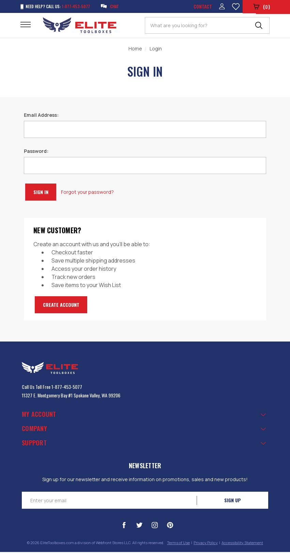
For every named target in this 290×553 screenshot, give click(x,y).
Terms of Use (178, 544)
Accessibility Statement (242, 544)
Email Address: (41, 116)
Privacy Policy (206, 544)
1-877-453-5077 (66, 388)
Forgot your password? (95, 193)
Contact (201, 7)
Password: (36, 152)
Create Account (66, 306)
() (261, 7)
